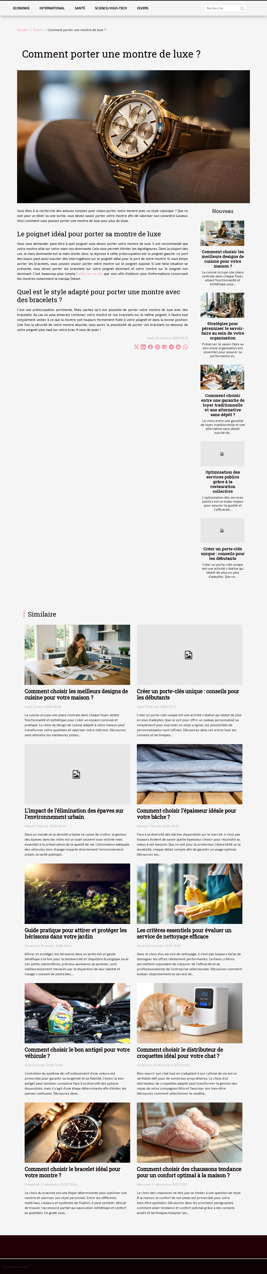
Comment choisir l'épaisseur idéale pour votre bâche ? (186, 813)
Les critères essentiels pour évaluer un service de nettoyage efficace (184, 933)
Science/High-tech (111, 8)
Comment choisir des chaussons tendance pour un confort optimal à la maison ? (189, 1172)
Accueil (22, 30)
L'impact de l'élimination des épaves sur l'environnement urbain (74, 813)
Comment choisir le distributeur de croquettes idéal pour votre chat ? (180, 1052)
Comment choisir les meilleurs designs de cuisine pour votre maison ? (223, 259)
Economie (21, 8)
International (52, 8)
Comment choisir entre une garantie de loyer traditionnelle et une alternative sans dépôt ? (222, 405)
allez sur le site (91, 273)
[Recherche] (225, 8)
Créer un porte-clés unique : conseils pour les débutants (223, 553)
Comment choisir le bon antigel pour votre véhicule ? (77, 1052)
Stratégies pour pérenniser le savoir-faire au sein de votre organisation (222, 330)
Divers (142, 8)
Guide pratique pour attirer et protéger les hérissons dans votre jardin (76, 933)
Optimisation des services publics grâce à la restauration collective (222, 481)
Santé (80, 8)
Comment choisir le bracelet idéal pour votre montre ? (72, 1172)
